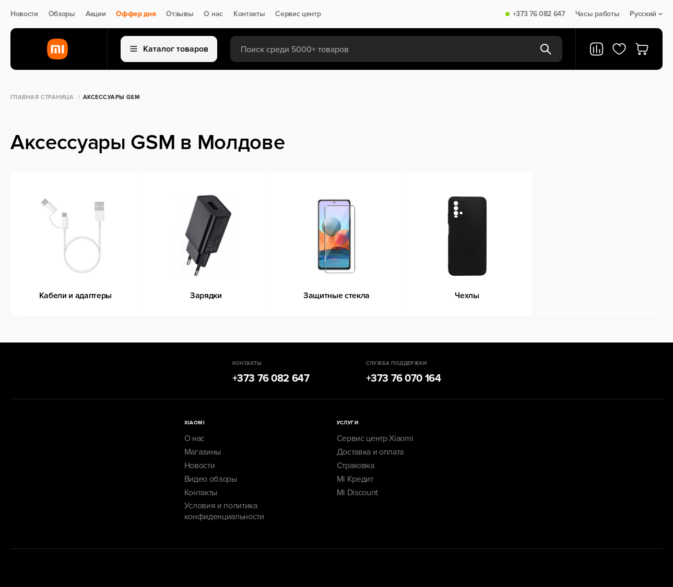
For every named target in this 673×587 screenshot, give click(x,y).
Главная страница (42, 97)
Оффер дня (136, 14)
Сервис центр (298, 14)
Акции (95, 14)
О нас (213, 14)
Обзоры (62, 14)
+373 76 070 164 (403, 378)
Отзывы (179, 14)
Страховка (355, 465)
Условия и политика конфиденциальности (224, 511)
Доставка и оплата (370, 452)
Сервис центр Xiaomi (375, 438)
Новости (24, 14)
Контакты (249, 14)
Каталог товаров (169, 49)
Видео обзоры (210, 479)
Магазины (202, 452)
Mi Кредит (355, 479)
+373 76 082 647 (539, 14)
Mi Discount (357, 492)
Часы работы (597, 14)
